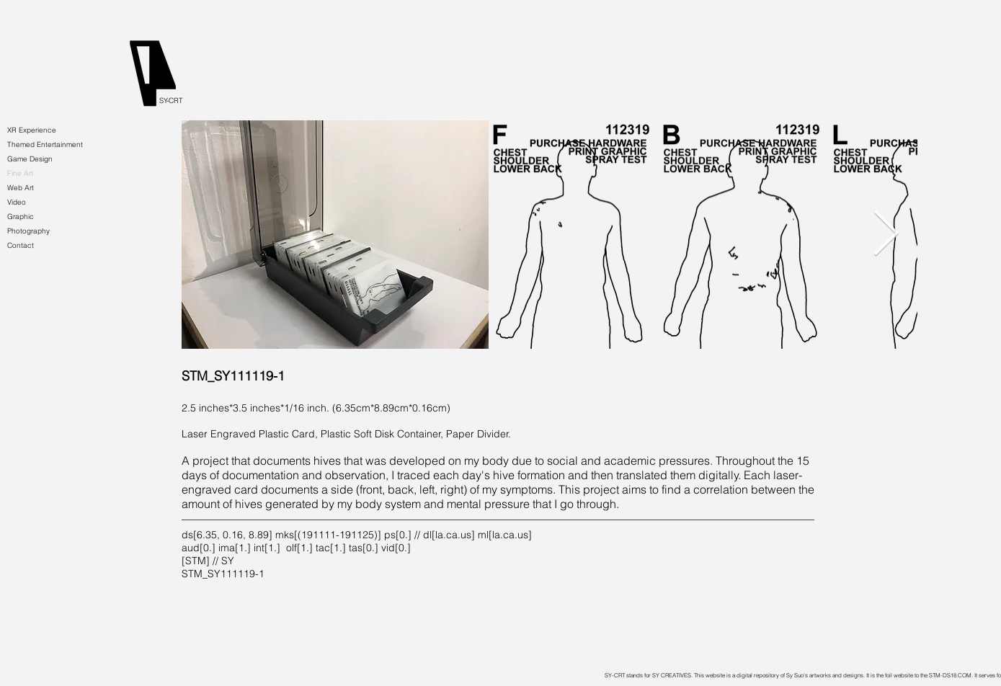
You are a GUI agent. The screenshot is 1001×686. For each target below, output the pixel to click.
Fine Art (20, 173)
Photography (28, 231)
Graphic (20, 216)
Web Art (20, 187)
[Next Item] (886, 234)
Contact (20, 245)
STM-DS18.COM (950, 675)
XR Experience (31, 130)
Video (16, 202)
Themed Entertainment (45, 144)
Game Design (30, 159)
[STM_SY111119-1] (283, 376)
